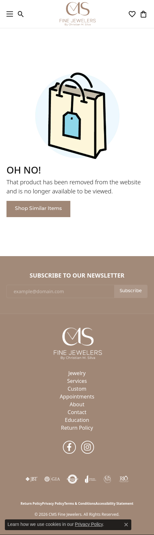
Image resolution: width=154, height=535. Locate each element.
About (77, 404)
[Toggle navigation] (8, 14)
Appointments (77, 396)
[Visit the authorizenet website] (72, 479)
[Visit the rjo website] (124, 479)
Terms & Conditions (80, 503)
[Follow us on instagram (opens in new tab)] (87, 447)
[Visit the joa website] (90, 479)
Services (77, 381)
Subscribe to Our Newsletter (77, 275)
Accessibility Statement (115, 503)
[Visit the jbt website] (31, 479)
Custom (76, 388)
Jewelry (77, 373)
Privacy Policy (53, 503)
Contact (77, 412)
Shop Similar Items (38, 208)
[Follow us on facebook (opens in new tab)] (69, 447)
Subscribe (131, 291)
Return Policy (77, 427)
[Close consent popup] (126, 525)
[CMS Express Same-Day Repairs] (108, 479)
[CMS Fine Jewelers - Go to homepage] (77, 342)
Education (77, 420)
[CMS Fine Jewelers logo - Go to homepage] (77, 14)
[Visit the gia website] (52, 479)
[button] (21, 13)
